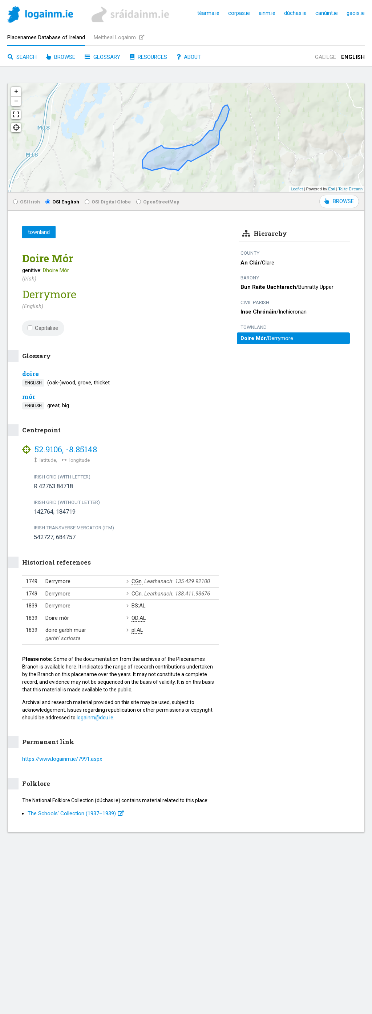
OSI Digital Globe (108, 202)
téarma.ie (208, 13)
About (189, 57)
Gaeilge (325, 57)
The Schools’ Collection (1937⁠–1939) (76, 813)
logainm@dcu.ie (95, 717)
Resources (148, 57)
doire (30, 373)
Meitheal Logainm (119, 37)
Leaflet (297, 189)
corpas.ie (239, 13)
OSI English (62, 202)
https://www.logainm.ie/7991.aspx (62, 759)
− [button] (16, 101)
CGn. (137, 581)
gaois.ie (356, 13)
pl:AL (137, 630)
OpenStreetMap (157, 202)
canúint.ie (326, 13)
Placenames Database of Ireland (46, 37)
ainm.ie (267, 13)
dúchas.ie (295, 13)
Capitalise (43, 328)
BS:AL (139, 605)
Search (22, 57)
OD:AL (139, 618)
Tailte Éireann (350, 189)
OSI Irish (26, 202)
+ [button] (16, 91)
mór (28, 396)
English (353, 57)
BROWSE (339, 201)
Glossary (102, 57)
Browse (60, 57)
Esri (331, 189)
